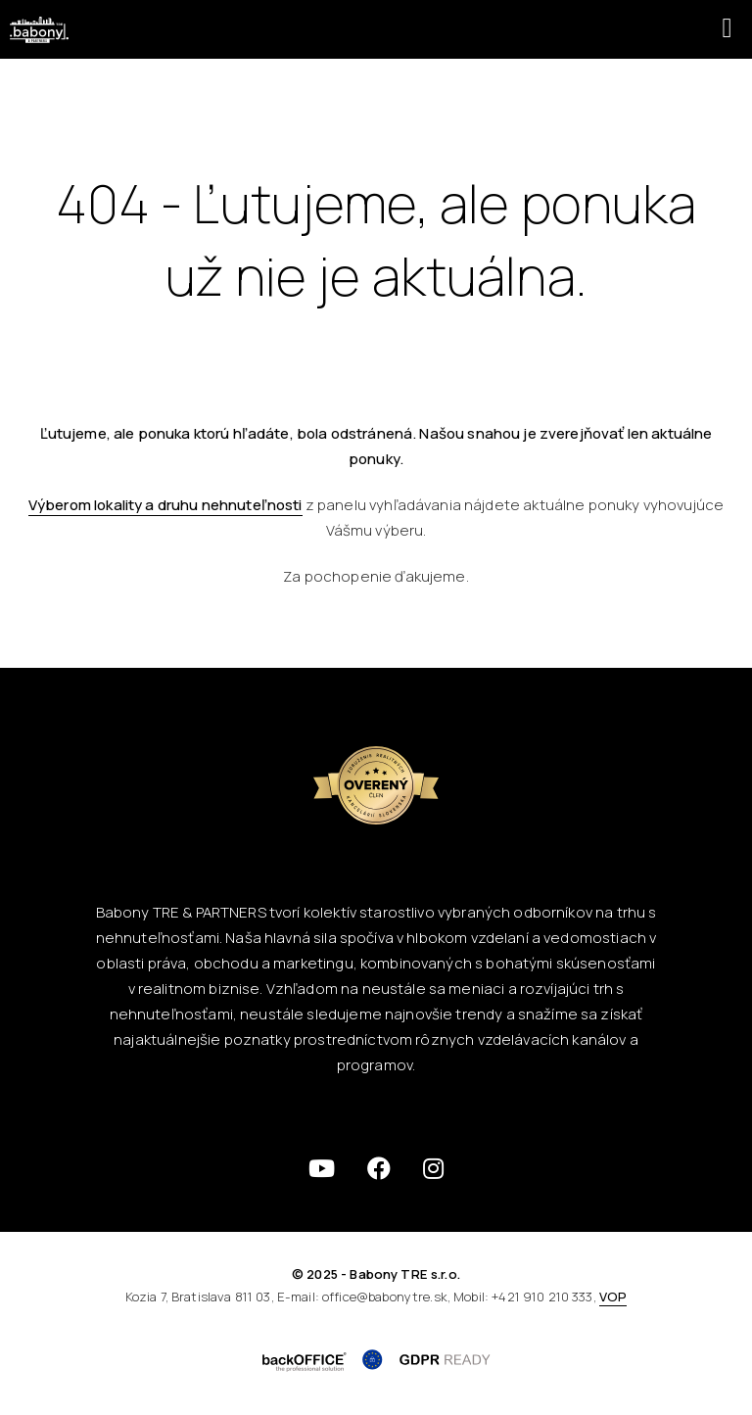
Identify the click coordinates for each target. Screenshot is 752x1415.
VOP (613, 1296)
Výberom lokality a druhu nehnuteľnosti (165, 505)
